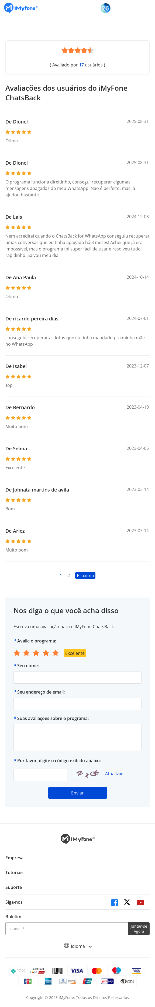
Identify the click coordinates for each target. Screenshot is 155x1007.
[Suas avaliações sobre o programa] (77, 737)
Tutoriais (14, 872)
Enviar (77, 793)
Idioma (77, 946)
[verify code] (40, 775)
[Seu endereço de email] (77, 704)
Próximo (85, 575)
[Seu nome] (77, 677)
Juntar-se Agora (139, 929)
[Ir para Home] (21, 8)
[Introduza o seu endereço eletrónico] (66, 928)
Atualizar (114, 774)
